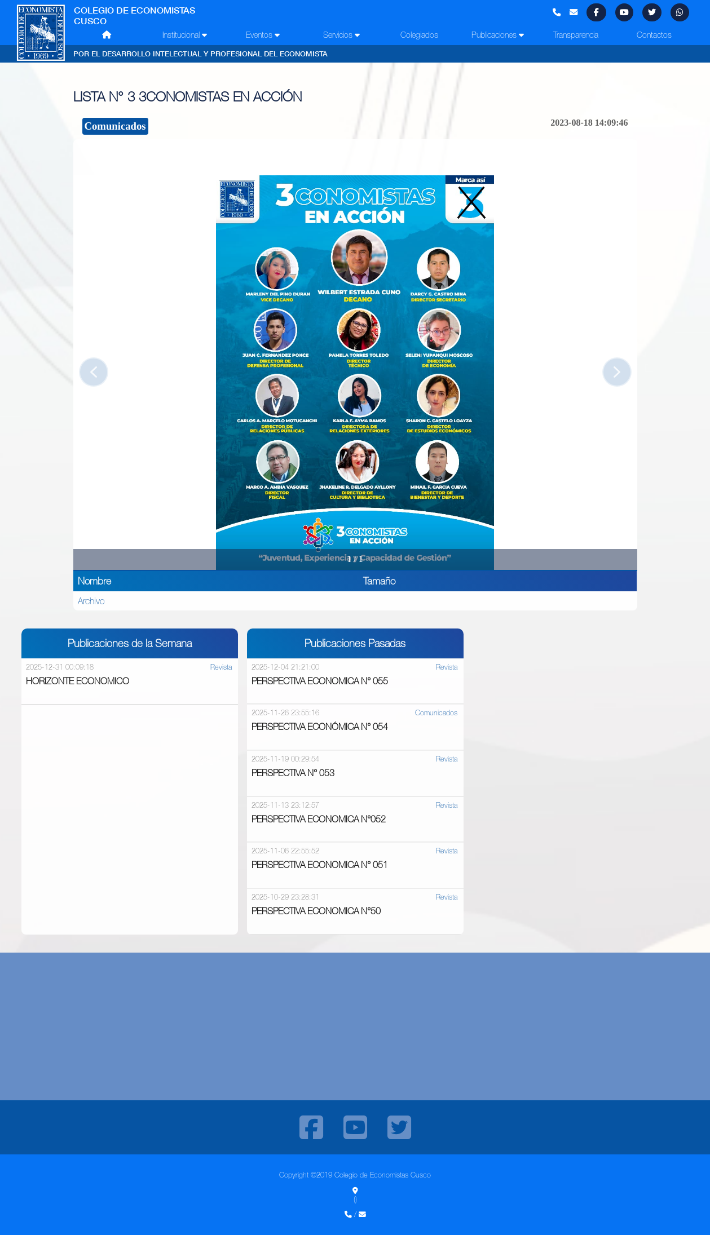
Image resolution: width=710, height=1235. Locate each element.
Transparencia (575, 34)
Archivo (91, 601)
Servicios (341, 34)
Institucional (184, 34)
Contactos (654, 34)
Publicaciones (497, 34)
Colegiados (419, 34)
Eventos (263, 34)
